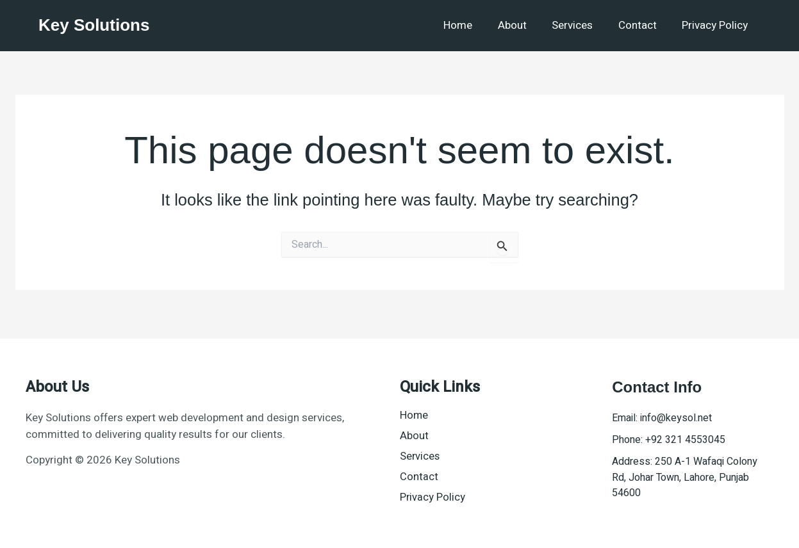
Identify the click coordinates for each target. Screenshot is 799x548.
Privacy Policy (717, 25)
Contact (642, 25)
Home (473, 25)
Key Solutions (93, 25)
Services (581, 25)
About (524, 25)
